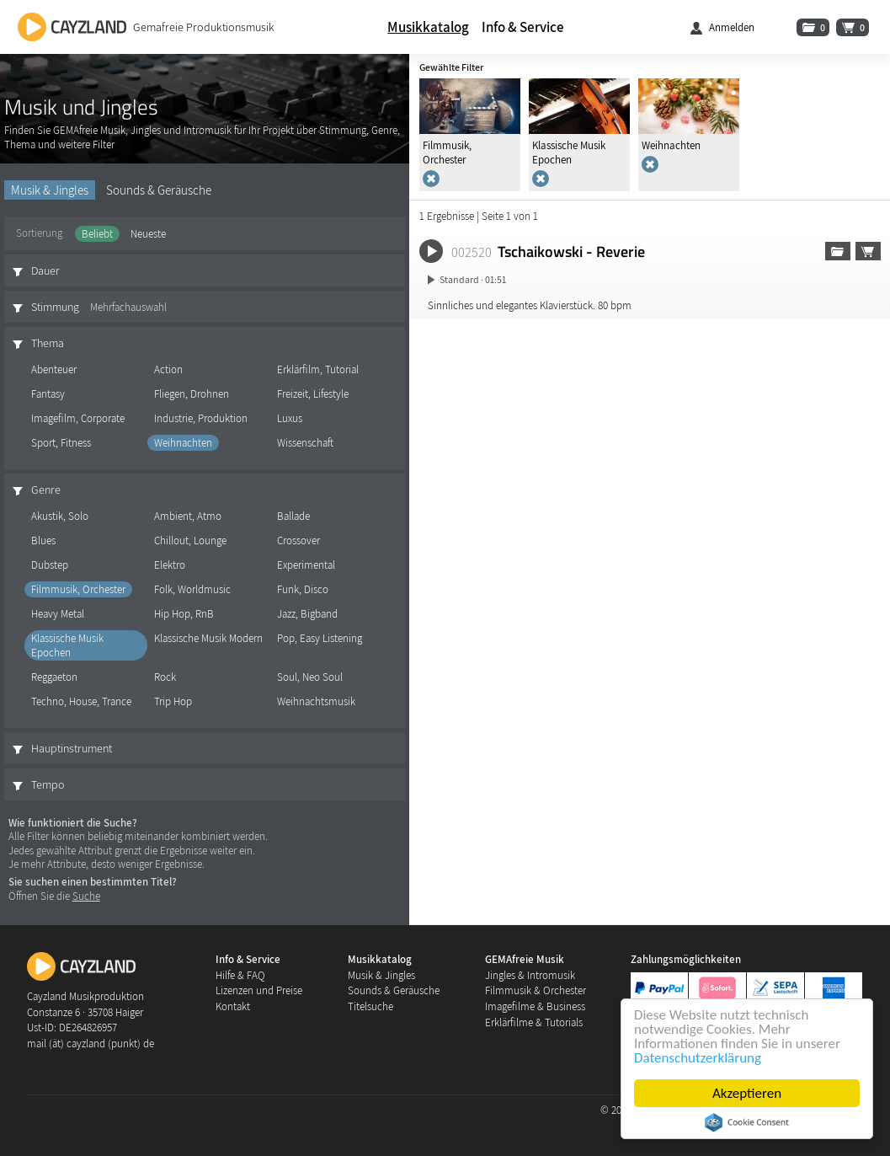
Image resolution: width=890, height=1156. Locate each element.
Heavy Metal (57, 614)
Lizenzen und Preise (259, 990)
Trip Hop (173, 701)
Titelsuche (370, 1006)
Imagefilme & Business (535, 1006)
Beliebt (97, 234)
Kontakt (233, 1006)
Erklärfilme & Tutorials (534, 1022)
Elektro (169, 565)
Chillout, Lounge (190, 540)
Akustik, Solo (59, 516)
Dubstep (49, 565)
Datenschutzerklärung (698, 1058)
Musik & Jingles (49, 190)
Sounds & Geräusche (158, 190)
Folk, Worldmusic (192, 589)
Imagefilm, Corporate (78, 418)
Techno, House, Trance (81, 701)
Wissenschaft (305, 443)
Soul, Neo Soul (310, 677)
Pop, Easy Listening (319, 638)
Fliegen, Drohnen (191, 394)
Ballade (293, 516)
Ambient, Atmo (187, 516)
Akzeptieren (747, 1093)
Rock (165, 677)
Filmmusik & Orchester (535, 990)
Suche (86, 896)
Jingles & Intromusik (530, 975)
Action (168, 369)
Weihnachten (183, 443)
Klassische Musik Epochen (67, 645)
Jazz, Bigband (307, 614)
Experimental (306, 565)
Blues (43, 540)
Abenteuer (54, 369)
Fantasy (48, 394)
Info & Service (523, 27)
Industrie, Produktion (201, 418)
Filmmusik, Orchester (78, 589)
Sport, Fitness (61, 443)
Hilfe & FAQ (240, 975)
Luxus (289, 418)
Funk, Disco (302, 589)
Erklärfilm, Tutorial (318, 369)
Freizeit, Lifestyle (313, 394)
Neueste (148, 234)
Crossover (298, 540)
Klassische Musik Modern (208, 638)
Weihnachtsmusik (316, 701)
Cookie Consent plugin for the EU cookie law (748, 1122)
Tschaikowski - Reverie (571, 251)
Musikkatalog (428, 27)
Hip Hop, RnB (184, 614)
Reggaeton (54, 677)
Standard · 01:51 (473, 279)
